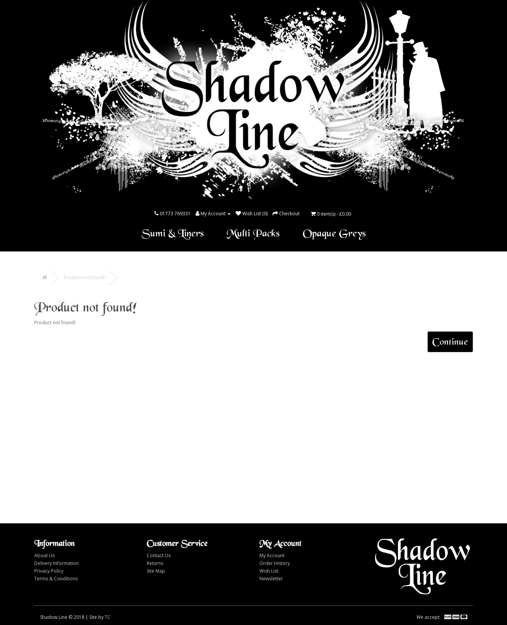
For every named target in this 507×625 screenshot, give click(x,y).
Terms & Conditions (56, 578)
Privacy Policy (49, 571)
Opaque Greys (334, 233)
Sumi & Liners (173, 233)
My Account (271, 555)
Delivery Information (56, 563)
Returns (155, 563)
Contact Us (159, 555)
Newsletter (271, 578)
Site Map (156, 571)
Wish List (268, 571)
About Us (44, 555)
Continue (450, 342)
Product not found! (84, 277)
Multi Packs (253, 233)
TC (107, 617)
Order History (274, 563)
